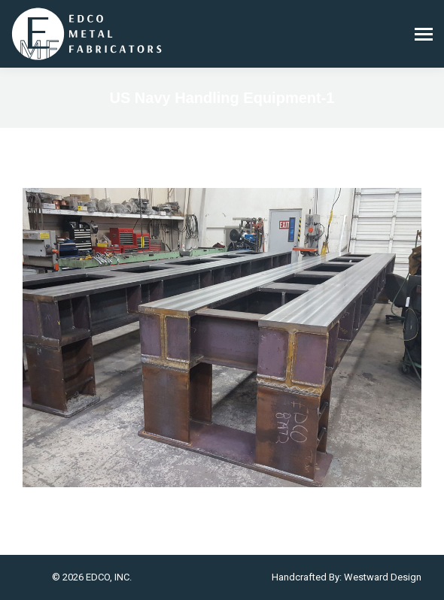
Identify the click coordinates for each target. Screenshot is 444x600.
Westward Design (382, 577)
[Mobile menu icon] (424, 34)
